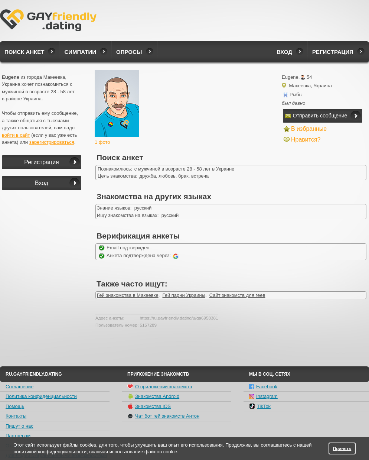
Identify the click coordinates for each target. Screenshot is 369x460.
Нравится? (306, 139)
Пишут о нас (19, 426)
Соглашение (19, 386)
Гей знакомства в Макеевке (128, 295)
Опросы (129, 52)
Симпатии (80, 52)
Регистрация (332, 52)
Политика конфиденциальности (41, 396)
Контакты (16, 416)
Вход (284, 52)
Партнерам (18, 435)
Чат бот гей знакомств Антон (163, 416)
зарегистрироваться (51, 142)
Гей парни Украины (184, 295)
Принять (342, 448)
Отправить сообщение (316, 116)
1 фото (102, 142)
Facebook (263, 386)
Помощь (15, 406)
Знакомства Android (153, 396)
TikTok (260, 406)
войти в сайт (16, 135)
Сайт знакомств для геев (237, 295)
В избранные (309, 129)
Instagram (263, 396)
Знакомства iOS (149, 406)
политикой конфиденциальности (49, 451)
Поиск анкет (24, 52)
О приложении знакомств (159, 386)
